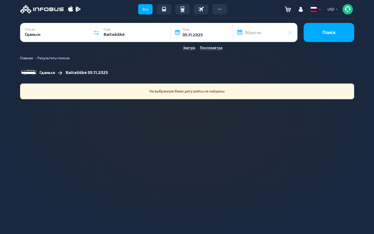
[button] (219, 9)
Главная (26, 58)
